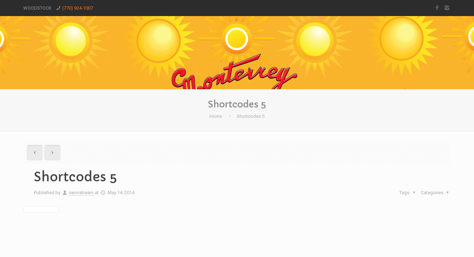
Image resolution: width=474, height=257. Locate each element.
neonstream (81, 192)
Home (215, 116)
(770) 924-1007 (77, 8)
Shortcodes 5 (251, 116)
